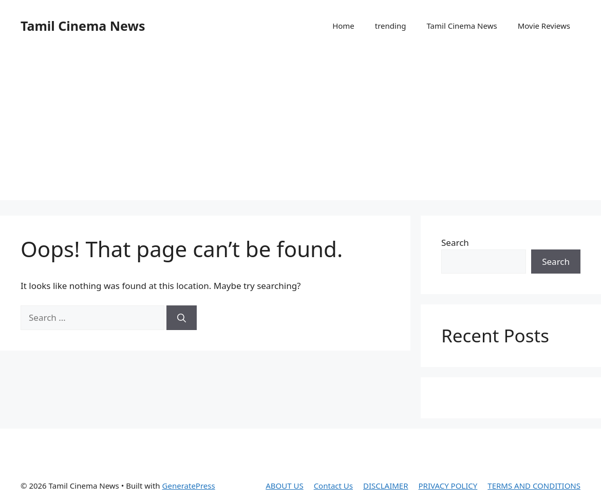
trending (390, 26)
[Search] (181, 317)
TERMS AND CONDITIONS (533, 485)
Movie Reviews (544, 26)
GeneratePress (188, 485)
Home (343, 26)
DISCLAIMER (385, 485)
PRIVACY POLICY (448, 485)
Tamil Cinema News (83, 25)
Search (455, 242)
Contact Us (333, 485)
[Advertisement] (300, 128)
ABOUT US (284, 485)
